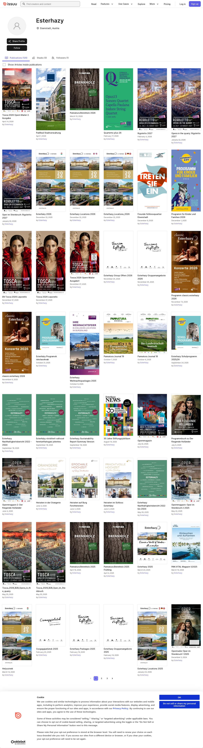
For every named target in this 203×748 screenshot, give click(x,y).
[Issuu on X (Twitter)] (173, 741)
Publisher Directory (177, 710)
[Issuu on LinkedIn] (162, 741)
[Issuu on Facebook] (151, 741)
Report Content (45, 741)
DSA (66, 741)
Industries (140, 719)
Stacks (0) (39, 58)
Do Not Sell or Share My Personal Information (102, 741)
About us (107, 705)
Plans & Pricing (109, 715)
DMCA (58, 741)
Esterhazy (9, 124)
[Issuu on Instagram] (185, 741)
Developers (174, 705)
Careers (106, 710)
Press (105, 719)
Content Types (142, 705)
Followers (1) (60, 58)
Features (140, 710)
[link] (94, 4)
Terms (6, 741)
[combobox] (53, 4)
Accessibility (76, 741)
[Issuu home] (10, 4)
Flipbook (139, 715)
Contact (106, 724)
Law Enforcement (29, 741)
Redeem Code (175, 715)
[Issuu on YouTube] (196, 741)
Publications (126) (16, 58)
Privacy (15, 741)
